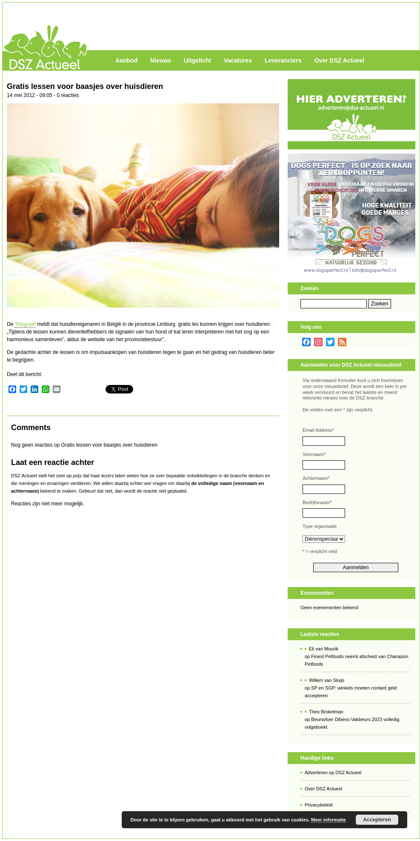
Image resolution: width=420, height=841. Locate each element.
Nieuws (160, 60)
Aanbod (126, 60)
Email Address (318, 430)
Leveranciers (283, 60)
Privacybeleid (318, 804)
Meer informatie (328, 819)
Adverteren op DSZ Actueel (333, 772)
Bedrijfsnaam (317, 502)
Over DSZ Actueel (339, 60)
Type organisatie (320, 526)
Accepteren (377, 820)
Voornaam (314, 454)
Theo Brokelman (326, 711)
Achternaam (316, 478)
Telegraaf (24, 324)
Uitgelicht (197, 60)
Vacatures (238, 60)
